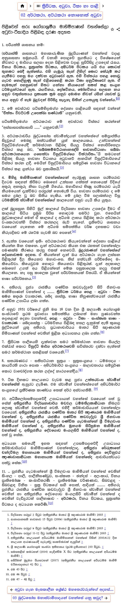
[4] (74, 231)
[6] (102, 332)
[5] (34, 277)
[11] (50, 503)
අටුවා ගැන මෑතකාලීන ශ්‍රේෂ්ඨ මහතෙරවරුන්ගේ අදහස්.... (61, 590)
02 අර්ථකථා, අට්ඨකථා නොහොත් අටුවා (61, 15)
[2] (61, 126)
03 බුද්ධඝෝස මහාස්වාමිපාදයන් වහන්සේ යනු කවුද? (61, 598)
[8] (80, 370)
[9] (96, 389)
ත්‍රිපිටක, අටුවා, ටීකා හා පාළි (66, 6)
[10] (24, 461)
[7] (67, 351)
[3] (62, 168)
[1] (118, 98)
